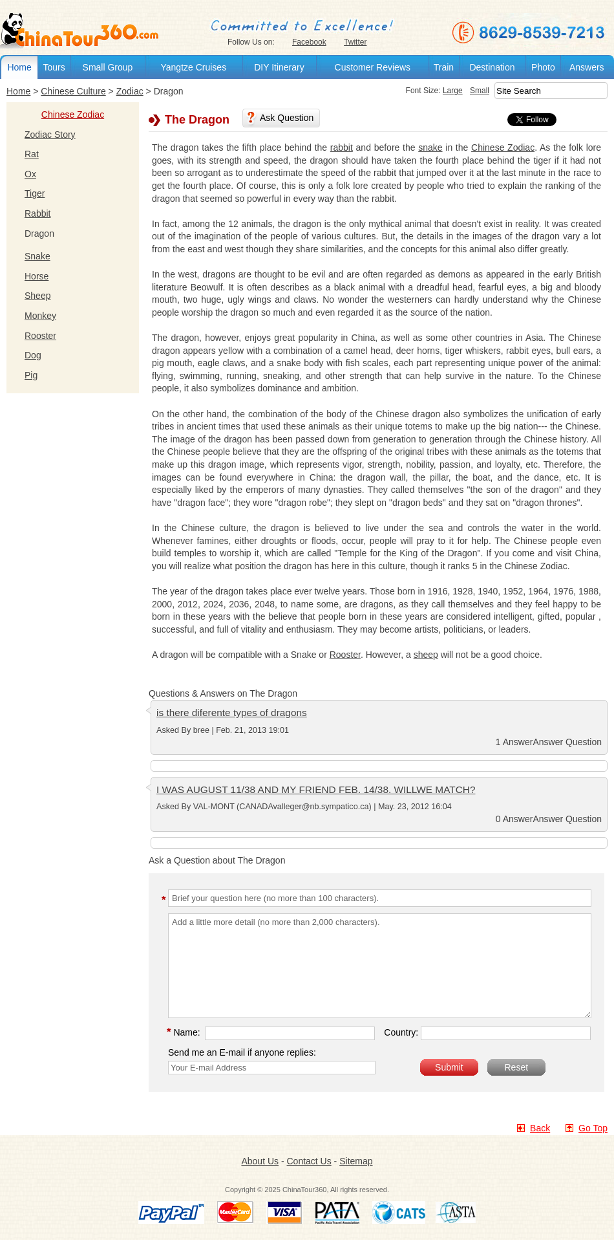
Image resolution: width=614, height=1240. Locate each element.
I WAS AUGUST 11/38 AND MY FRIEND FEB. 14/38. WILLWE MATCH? (315, 789)
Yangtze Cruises (193, 67)
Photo (543, 67)
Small (479, 90)
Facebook (309, 42)
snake (430, 147)
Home (19, 67)
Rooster (345, 654)
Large (453, 90)
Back (540, 1128)
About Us (260, 1161)
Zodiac (129, 91)
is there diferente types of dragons (231, 712)
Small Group (108, 67)
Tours (54, 67)
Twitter (355, 42)
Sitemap (355, 1161)
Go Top (593, 1128)
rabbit (341, 147)
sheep (426, 654)
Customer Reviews (372, 67)
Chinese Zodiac (72, 114)
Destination (491, 67)
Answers (586, 67)
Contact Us (308, 1161)
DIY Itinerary (279, 67)
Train (444, 67)
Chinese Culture (73, 91)
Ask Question (286, 118)
